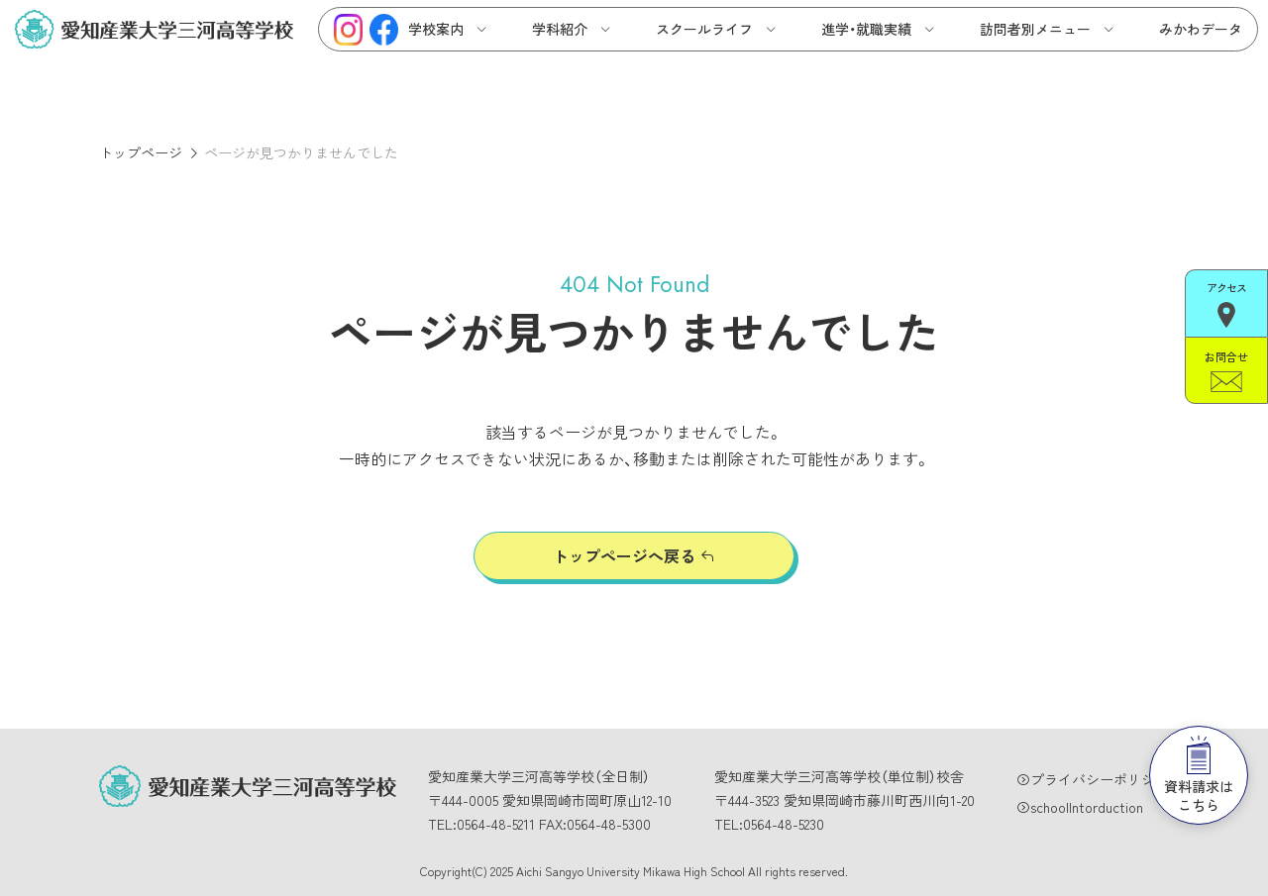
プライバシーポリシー (1099, 779)
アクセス (1226, 303)
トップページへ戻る (624, 555)
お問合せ (1226, 370)
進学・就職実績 (866, 29)
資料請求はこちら (1198, 775)
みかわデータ (1200, 29)
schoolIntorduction (1086, 807)
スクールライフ (704, 29)
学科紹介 (559, 29)
